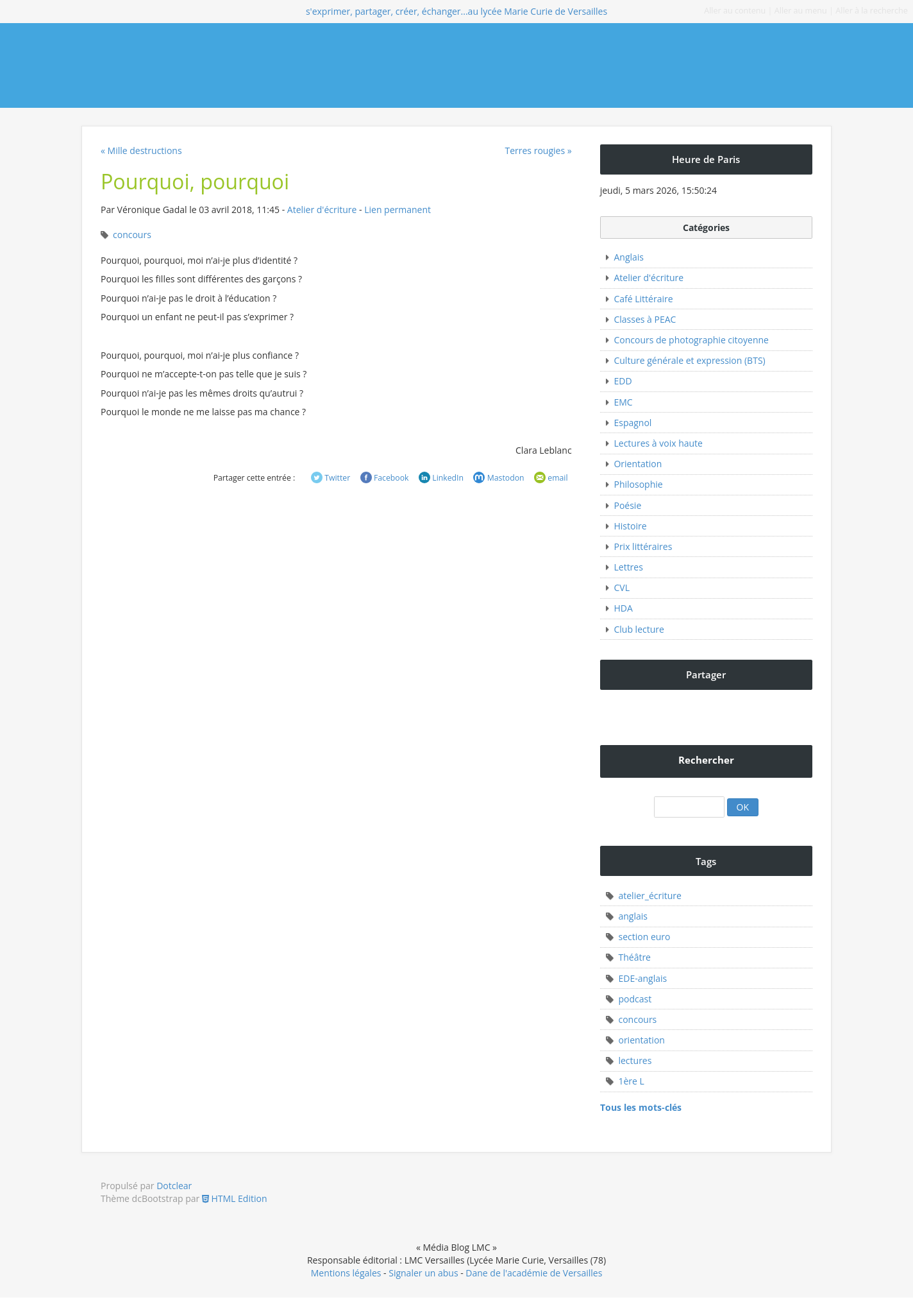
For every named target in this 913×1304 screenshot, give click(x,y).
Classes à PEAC (645, 319)
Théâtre (634, 957)
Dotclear (174, 1186)
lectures (634, 1060)
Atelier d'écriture (322, 209)
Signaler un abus (423, 1273)
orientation (641, 1040)
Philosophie (638, 484)
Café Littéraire (643, 299)
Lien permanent (397, 209)
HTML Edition (234, 1198)
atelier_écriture (649, 895)
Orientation (638, 464)
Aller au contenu (735, 10)
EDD (623, 381)
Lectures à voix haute (658, 443)
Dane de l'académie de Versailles (533, 1273)
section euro (644, 937)
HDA (623, 608)
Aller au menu (801, 10)
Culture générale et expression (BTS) (689, 360)
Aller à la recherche (871, 10)
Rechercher (706, 760)
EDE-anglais (642, 978)
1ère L (631, 1081)
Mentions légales (346, 1273)
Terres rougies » (538, 150)
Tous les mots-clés (641, 1107)
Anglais (629, 257)
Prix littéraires (643, 546)
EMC (623, 402)
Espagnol (632, 422)
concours (132, 234)
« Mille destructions (141, 150)
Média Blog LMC (175, 65)
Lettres (628, 567)
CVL (621, 587)
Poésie (627, 505)
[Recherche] (689, 807)
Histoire (630, 526)
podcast (634, 999)
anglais (633, 916)
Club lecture (639, 629)
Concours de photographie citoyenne (691, 340)
